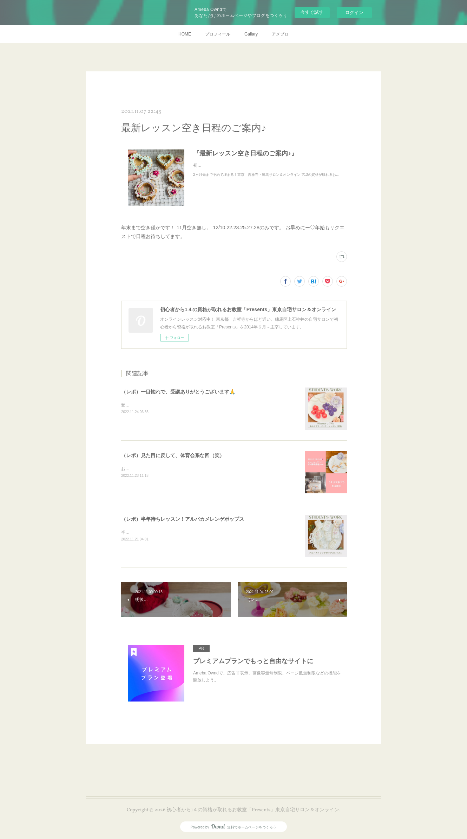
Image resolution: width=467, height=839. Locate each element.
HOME (184, 34)
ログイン (354, 12)
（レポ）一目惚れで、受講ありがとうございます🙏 (178, 392)
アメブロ (280, 34)
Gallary (251, 34)
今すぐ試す (312, 12)
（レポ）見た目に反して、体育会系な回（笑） (172, 455)
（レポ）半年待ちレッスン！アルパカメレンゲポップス (182, 519)
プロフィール (217, 34)
